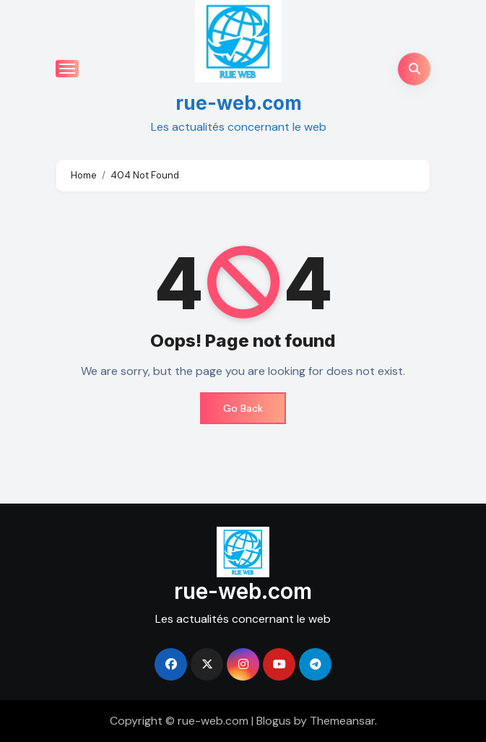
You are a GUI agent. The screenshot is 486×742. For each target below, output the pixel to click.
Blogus (273, 720)
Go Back (243, 408)
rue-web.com (238, 103)
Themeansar (342, 720)
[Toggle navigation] (67, 68)
